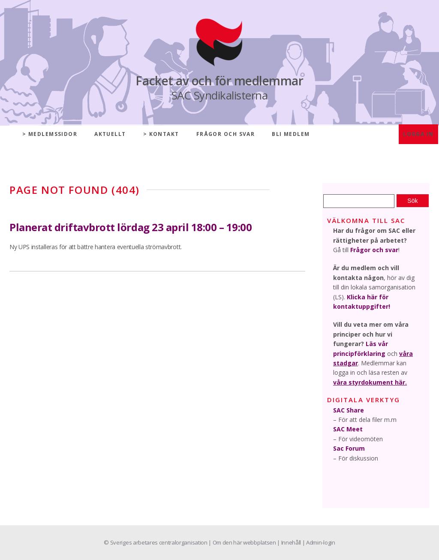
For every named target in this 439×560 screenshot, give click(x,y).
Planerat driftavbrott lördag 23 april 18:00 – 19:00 (130, 227)
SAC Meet (348, 429)
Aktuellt (110, 134)
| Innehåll (289, 542)
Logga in (418, 134)
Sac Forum (349, 448)
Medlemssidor (52, 134)
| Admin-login (318, 542)
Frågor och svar (225, 134)
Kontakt (164, 134)
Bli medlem (291, 134)
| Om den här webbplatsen (242, 542)
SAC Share (348, 410)
